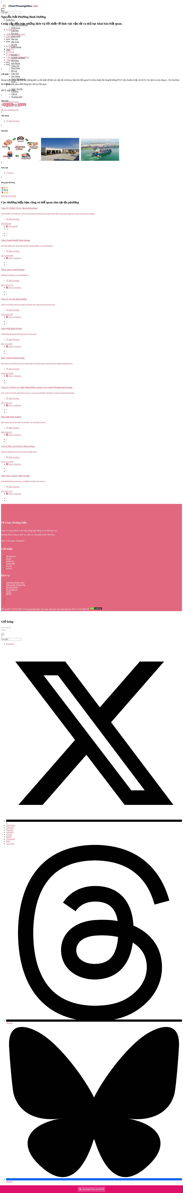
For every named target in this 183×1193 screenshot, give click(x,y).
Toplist (8, 592)
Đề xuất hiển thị (12, 587)
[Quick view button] (6, 233)
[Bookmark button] (6, 236)
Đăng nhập (8, 105)
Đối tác (8, 559)
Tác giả (9, 566)
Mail (8, 841)
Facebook (10, 644)
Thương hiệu (16, 97)
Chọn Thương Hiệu (32, 609)
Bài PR (8, 594)
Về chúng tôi (11, 556)
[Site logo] (20, 8)
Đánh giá (10, 37)
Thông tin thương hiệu (15, 34)
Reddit (9, 837)
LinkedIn (10, 832)
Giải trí (14, 94)
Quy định (44, 609)
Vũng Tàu (15, 66)
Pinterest (9, 830)
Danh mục (10, 20)
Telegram (10, 828)
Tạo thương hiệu (10, 102)
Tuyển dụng (10, 563)
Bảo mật (52, 609)
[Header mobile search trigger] (1, 112)
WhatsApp (10, 825)
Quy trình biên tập (64, 609)
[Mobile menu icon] (91, 2)
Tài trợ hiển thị (11, 590)
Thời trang (15, 28)
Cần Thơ (15, 74)
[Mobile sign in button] (1, 107)
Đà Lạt (14, 71)
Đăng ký (21, 105)
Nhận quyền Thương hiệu (15, 585)
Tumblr (9, 834)
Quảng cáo (10, 561)
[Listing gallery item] (21, 160)
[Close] (2, 634)
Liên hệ (9, 568)
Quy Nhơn (15, 76)
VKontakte (10, 839)
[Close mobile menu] (1, 15)
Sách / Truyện (17, 89)
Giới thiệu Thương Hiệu (15, 583)
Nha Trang (15, 68)
